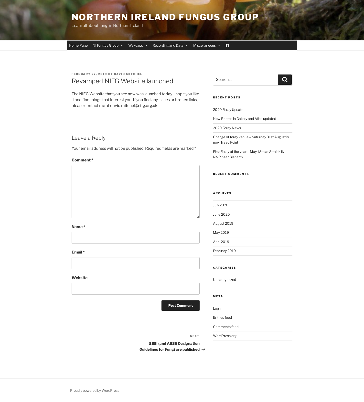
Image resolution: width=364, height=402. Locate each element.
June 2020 (221, 214)
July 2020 (220, 205)
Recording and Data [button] (170, 45)
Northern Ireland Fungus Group (165, 17)
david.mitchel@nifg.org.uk (133, 105)
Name (78, 226)
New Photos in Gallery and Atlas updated (244, 118)
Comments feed (225, 327)
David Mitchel (128, 74)
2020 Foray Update (228, 109)
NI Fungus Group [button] (108, 45)
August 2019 (223, 223)
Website (79, 277)
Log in (217, 308)
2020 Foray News (227, 128)
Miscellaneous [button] (207, 45)
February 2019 (224, 251)
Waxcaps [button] (138, 45)
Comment (82, 160)
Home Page (78, 45)
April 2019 (221, 242)
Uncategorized (224, 279)
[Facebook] (227, 45)
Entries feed (222, 317)
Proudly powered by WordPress (94, 390)
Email (78, 252)
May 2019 (221, 232)
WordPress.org (224, 336)
